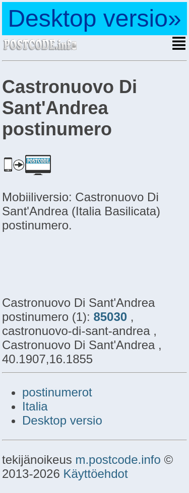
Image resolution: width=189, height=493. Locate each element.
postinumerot (57, 392)
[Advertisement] (82, 262)
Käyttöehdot (95, 473)
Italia (35, 406)
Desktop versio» (94, 18)
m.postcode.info (117, 459)
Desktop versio (62, 420)
